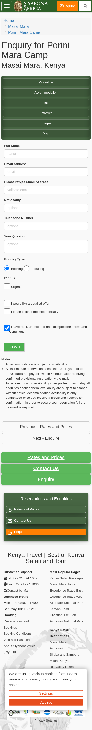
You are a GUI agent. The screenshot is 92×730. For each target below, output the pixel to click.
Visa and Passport (17, 640)
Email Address (15, 164)
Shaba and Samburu (64, 654)
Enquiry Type (14, 259)
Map (46, 133)
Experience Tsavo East (66, 590)
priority (9, 277)
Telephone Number (18, 218)
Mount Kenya (59, 661)
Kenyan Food (59, 609)
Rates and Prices (45, 457)
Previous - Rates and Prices (46, 426)
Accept (46, 702)
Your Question (15, 236)
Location (46, 103)
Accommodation (46, 92)
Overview (46, 82)
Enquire (46, 479)
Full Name (12, 146)
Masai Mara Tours (63, 584)
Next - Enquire (46, 438)
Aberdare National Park (66, 603)
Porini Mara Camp (24, 32)
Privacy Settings (46, 720)
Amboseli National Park (66, 621)
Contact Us (46, 468)
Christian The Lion (63, 615)
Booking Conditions (18, 633)
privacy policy (40, 679)
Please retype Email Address (26, 182)
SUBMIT (14, 347)
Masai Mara (18, 26)
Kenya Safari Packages (66, 578)
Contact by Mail (18, 590)
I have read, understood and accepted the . (45, 329)
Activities (45, 113)
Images (46, 123)
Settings (46, 693)
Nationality (12, 200)
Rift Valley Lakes (62, 667)
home (8, 20)
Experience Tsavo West (66, 596)
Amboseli (56, 648)
